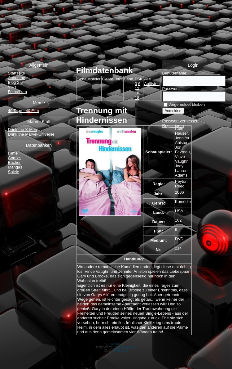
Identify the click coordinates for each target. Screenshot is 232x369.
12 (137, 88)
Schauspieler (89, 79)
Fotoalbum (17, 91)
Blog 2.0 (15, 82)
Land (128, 79)
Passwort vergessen (180, 121)
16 (137, 93)
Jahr (119, 79)
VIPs (12, 87)
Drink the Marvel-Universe (31, 134)
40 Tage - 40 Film (23, 110)
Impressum (115, 343)
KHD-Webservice (125, 347)
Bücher (14, 162)
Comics (14, 157)
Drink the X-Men (22, 129)
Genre (107, 79)
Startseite (16, 73)
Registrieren (173, 125)
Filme (13, 153)
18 (137, 97)
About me (16, 77)
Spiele (13, 171)
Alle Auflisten (152, 81)
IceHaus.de (120, 350)
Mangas (15, 167)
